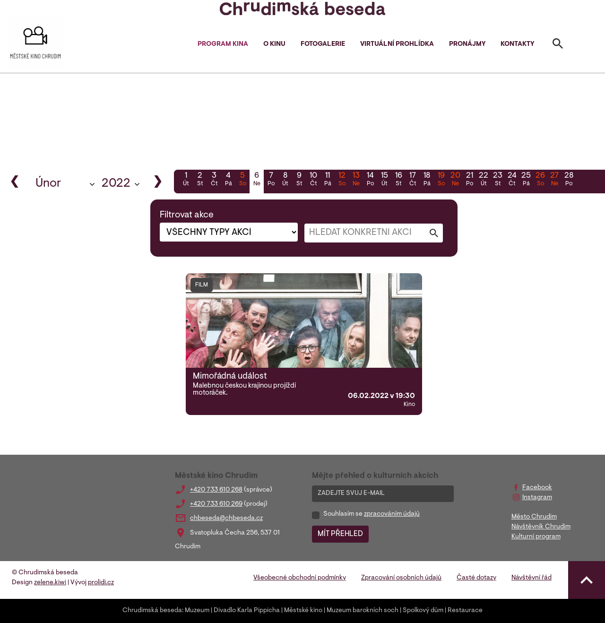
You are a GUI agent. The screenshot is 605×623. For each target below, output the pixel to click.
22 (483, 180)
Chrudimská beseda (152, 610)
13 (356, 180)
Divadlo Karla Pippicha (247, 610)
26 (540, 180)
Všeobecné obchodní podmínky (299, 578)
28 (569, 180)
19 (441, 180)
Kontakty (517, 44)
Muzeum (197, 610)
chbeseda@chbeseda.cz (226, 518)
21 (469, 180)
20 (455, 180)
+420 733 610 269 (216, 504)
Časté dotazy (476, 578)
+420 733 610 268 (216, 490)
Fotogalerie (323, 44)
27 (554, 180)
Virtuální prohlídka (397, 44)
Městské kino (303, 610)
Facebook (537, 488)
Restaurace (465, 610)
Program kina (223, 44)
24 (512, 180)
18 (427, 180)
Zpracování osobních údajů (401, 578)
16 (398, 180)
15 (384, 180)
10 (313, 180)
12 (342, 180)
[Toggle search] (558, 45)
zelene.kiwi (50, 583)
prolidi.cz (101, 583)
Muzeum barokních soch (362, 610)
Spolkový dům (423, 610)
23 (498, 180)
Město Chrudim (534, 517)
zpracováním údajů (392, 514)
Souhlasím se (371, 514)
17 (413, 180)
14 (370, 180)
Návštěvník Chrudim (540, 527)
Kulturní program (536, 537)
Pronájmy (467, 44)
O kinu (274, 44)
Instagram (537, 497)
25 (526, 180)
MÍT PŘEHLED (340, 534)
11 (327, 180)
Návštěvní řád (531, 578)
